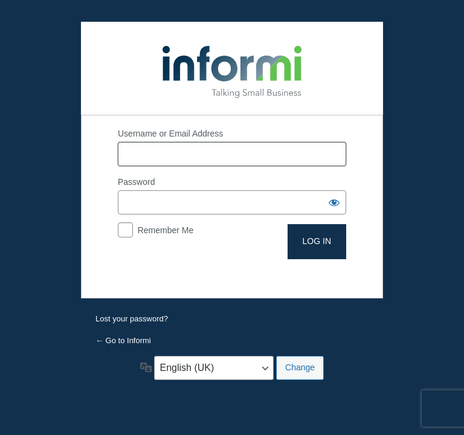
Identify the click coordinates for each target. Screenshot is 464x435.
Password (136, 182)
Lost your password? (131, 318)
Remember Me (166, 230)
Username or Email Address (170, 133)
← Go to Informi (123, 340)
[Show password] (334, 202)
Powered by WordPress (232, 68)
